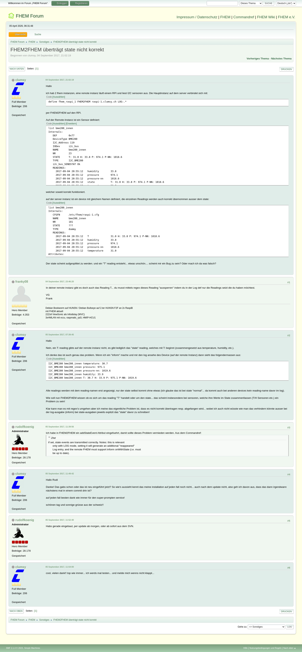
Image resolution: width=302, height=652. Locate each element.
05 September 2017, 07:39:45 (59, 334)
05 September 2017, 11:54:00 (59, 567)
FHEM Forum (30, 15)
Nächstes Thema (281, 58)
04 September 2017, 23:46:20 (59, 281)
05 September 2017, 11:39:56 (59, 427)
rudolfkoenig (24, 426)
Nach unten (17, 69)
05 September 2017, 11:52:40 (59, 520)
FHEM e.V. (286, 17)
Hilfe (245, 648)
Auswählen (59, 97)
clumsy (20, 80)
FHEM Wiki (266, 17)
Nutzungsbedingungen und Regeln (265, 648)
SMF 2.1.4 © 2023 (14, 648)
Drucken (286, 69)
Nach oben (16, 611)
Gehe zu (242, 626)
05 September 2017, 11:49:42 (59, 473)
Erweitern (71, 123)
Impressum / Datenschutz (197, 17)
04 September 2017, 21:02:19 (59, 80)
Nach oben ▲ (289, 648)
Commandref (243, 17)
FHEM (225, 17)
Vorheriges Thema (258, 58)
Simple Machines (32, 648)
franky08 (21, 281)
